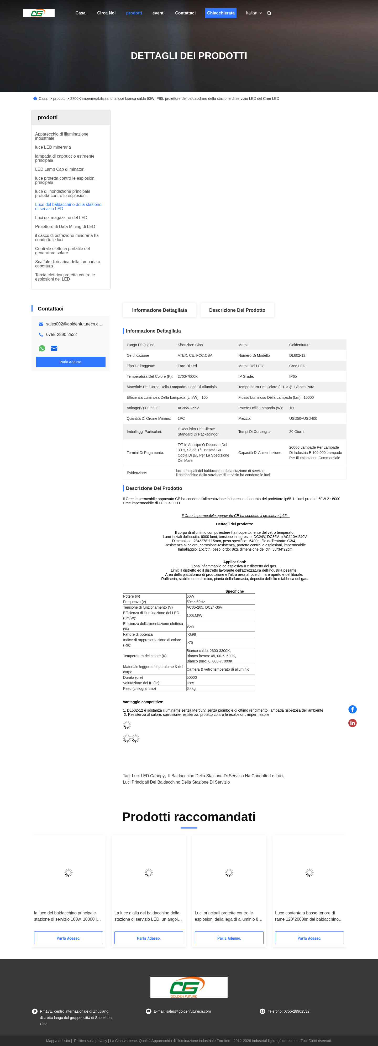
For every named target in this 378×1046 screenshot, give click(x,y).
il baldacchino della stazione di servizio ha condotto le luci (225, 776)
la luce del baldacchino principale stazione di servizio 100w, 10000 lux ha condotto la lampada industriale (67, 917)
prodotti (134, 13)
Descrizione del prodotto (237, 310)
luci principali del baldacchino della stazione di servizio (176, 782)
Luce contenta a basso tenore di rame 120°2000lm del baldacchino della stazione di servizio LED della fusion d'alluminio (307, 917)
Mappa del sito (58, 1041)
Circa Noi (106, 13)
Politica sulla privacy (90, 1041)
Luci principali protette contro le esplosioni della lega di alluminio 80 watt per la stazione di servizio (228, 917)
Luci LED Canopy (148, 776)
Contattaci (185, 13)
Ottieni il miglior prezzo (263, 286)
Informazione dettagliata (159, 310)
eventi (159, 13)
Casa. (81, 13)
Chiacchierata (221, 13)
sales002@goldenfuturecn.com (75, 324)
